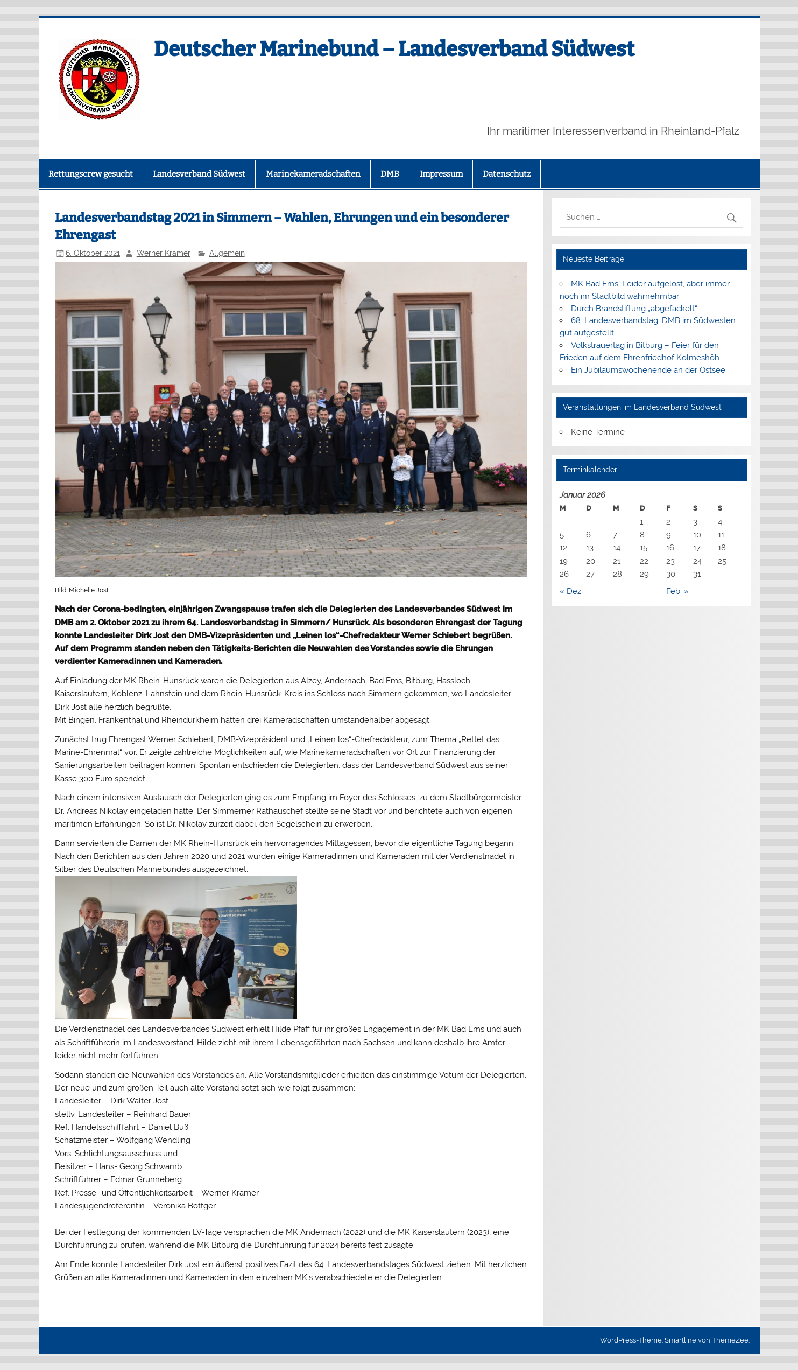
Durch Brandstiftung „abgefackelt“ (634, 308)
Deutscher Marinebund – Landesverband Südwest (394, 49)
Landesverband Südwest (199, 174)
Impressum (441, 174)
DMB (389, 174)
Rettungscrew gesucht (90, 174)
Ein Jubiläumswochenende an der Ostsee (648, 370)
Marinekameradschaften (313, 174)
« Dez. (571, 591)
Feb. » (677, 591)
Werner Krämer (163, 253)
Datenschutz (507, 174)
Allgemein (227, 253)
